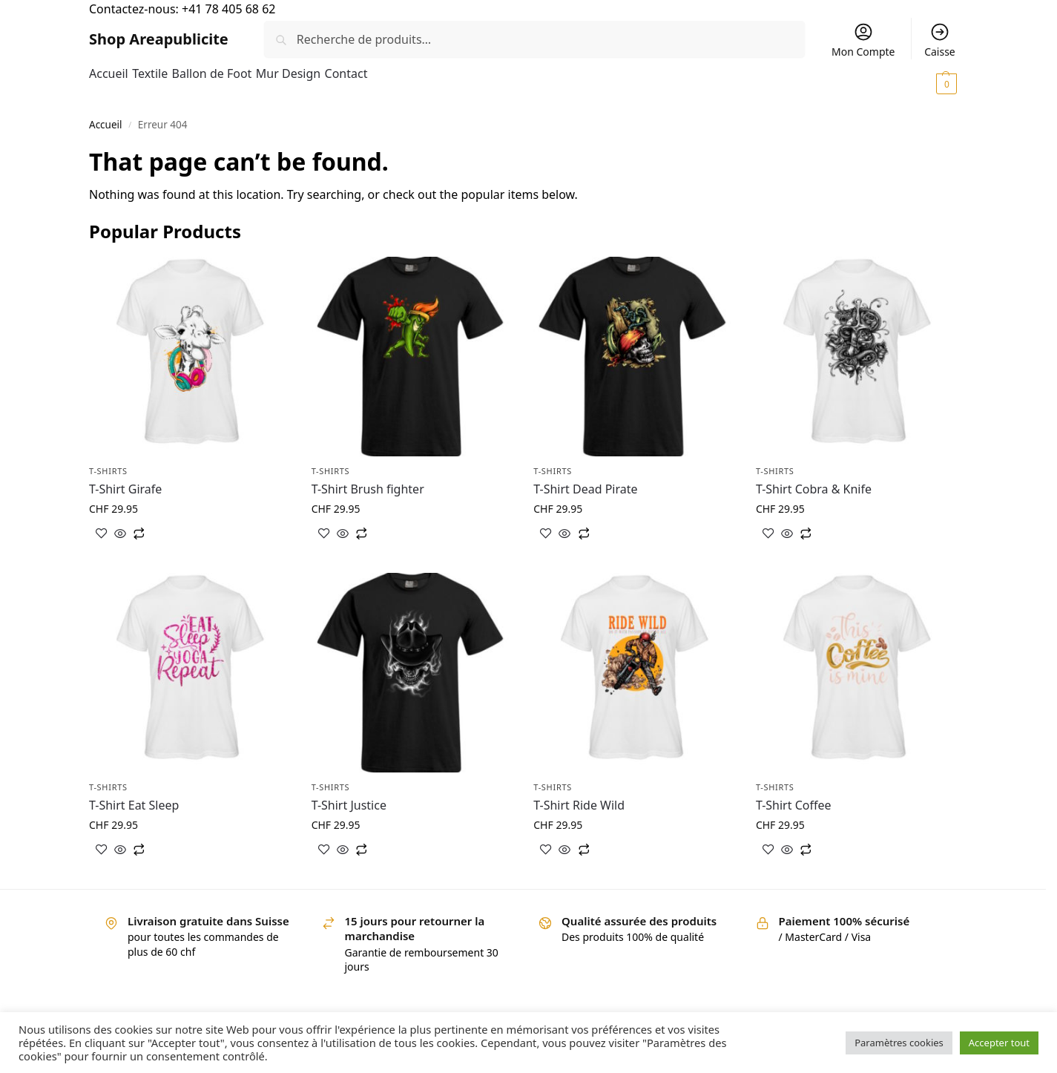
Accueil (105, 124)
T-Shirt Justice (349, 805)
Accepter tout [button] (999, 1042)
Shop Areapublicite (158, 39)
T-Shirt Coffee (794, 805)
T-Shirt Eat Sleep (134, 805)
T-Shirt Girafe (125, 489)
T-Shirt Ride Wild (579, 805)
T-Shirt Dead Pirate (585, 489)
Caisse (939, 40)
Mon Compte (863, 40)
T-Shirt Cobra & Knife (814, 489)
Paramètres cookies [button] (899, 1042)
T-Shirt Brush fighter (368, 489)
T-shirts (108, 470)
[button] (918, 83)
